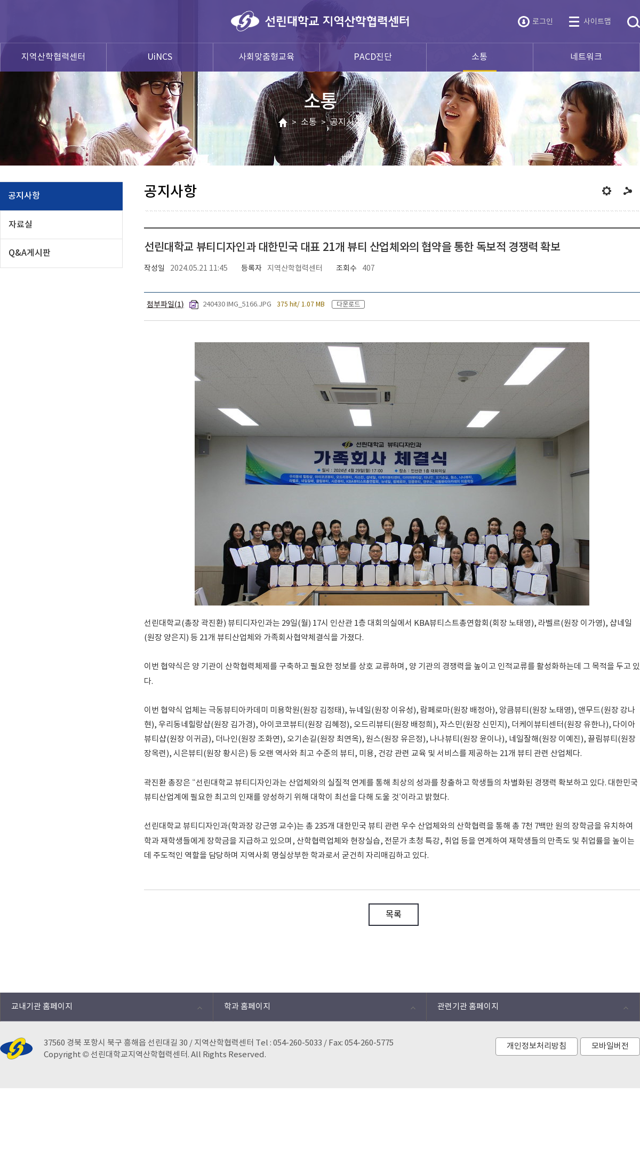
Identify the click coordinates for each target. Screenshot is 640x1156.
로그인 (542, 22)
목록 (394, 914)
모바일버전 (610, 1046)
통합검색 (633, 22)
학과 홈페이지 (314, 1009)
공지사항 (346, 122)
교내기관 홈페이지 (101, 1009)
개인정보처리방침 (536, 1046)
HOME (282, 123)
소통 (309, 122)
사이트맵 (597, 22)
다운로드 (348, 304)
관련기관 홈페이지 (527, 1009)
